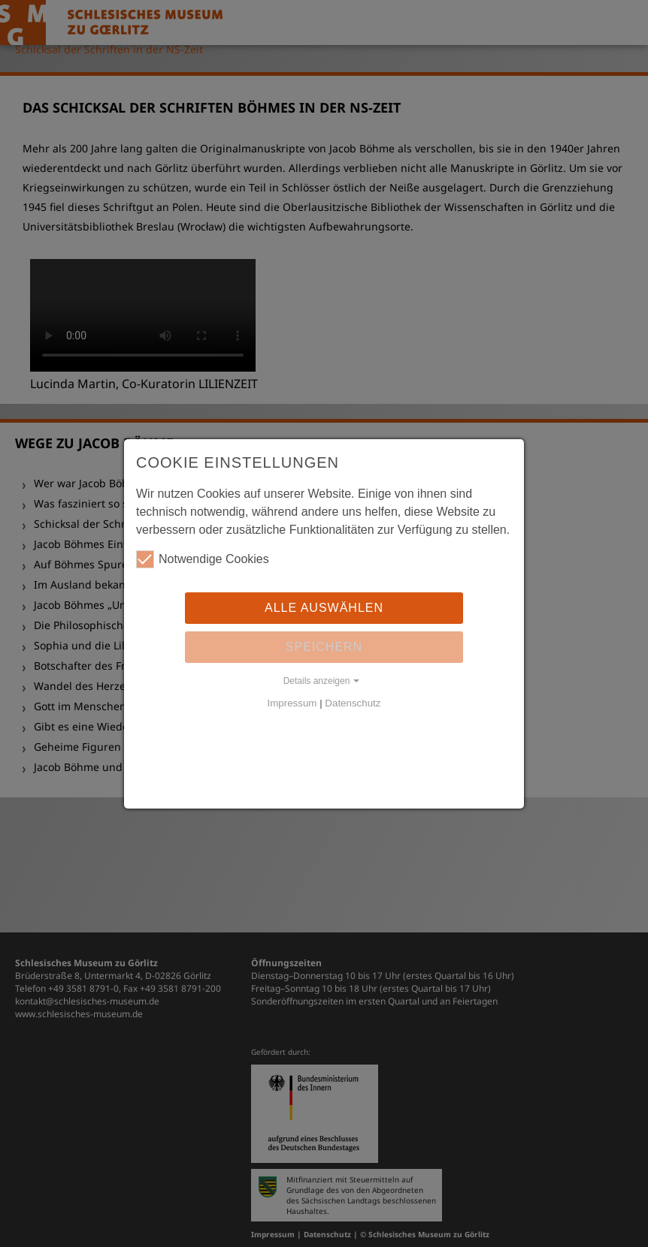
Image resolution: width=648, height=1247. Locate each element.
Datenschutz (352, 703)
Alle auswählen (324, 607)
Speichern (324, 646)
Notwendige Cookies (202, 559)
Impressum (292, 703)
